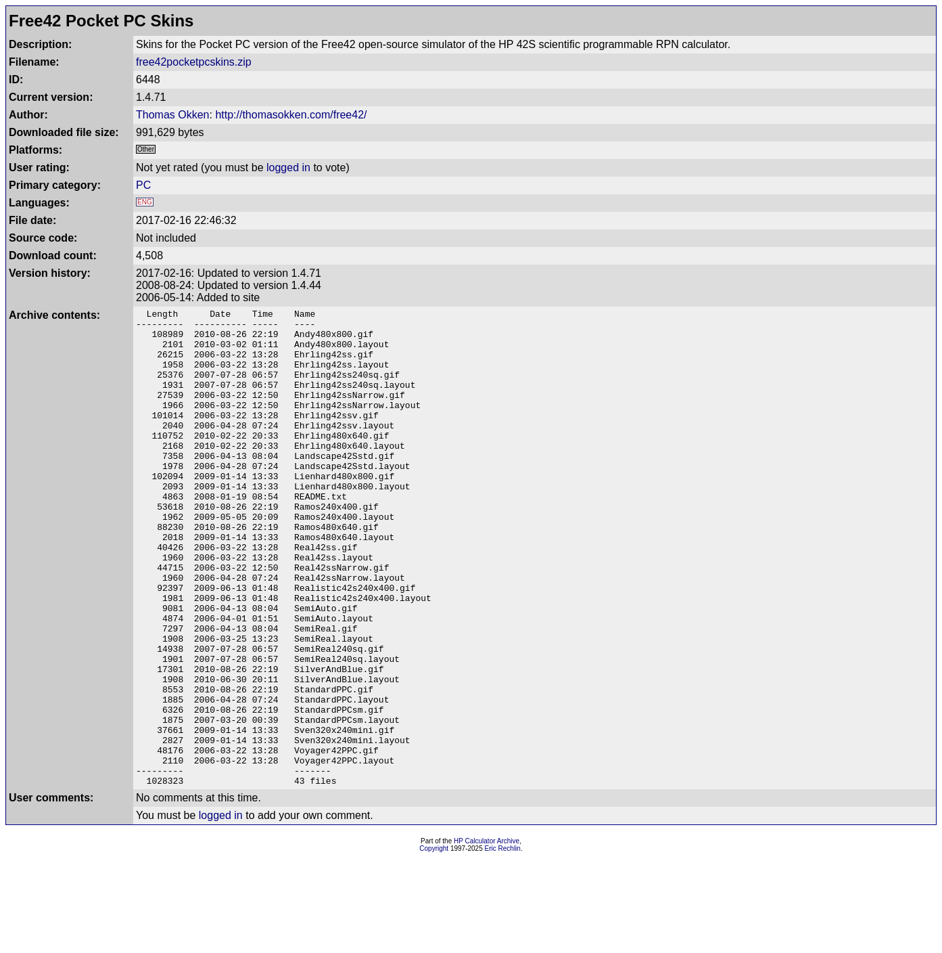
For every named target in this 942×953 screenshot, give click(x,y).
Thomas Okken (172, 114)
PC (143, 185)
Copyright (433, 944)
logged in (288, 167)
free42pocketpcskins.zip (194, 62)
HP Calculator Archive (486, 936)
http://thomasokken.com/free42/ (291, 114)
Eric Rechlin (503, 944)
